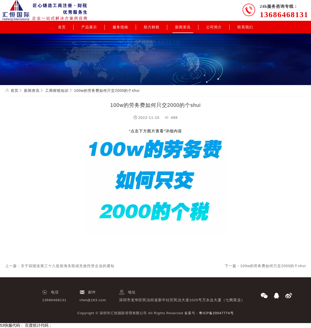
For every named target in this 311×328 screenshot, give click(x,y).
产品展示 (89, 27)
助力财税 (151, 27)
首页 (62, 27)
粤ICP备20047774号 (216, 313)
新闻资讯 (183, 27)
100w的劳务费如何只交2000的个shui (107, 90)
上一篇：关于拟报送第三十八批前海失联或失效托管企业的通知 (59, 266)
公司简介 (214, 27)
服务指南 (120, 27)
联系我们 (245, 27)
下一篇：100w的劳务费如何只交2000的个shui (265, 266)
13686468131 (284, 14)
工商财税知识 (57, 90)
